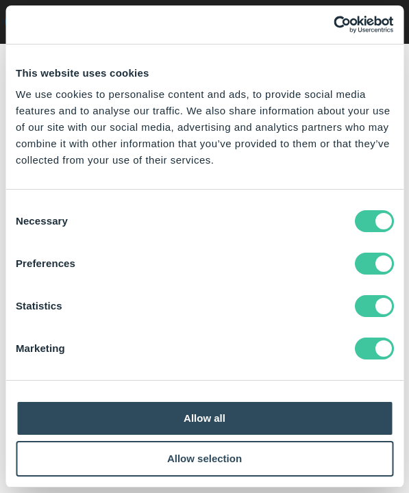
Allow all (204, 418)
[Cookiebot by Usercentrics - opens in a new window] (333, 25)
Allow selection (204, 458)
